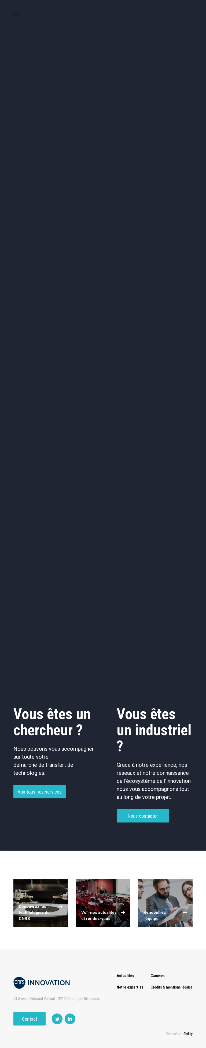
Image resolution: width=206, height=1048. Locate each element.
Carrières (158, 975)
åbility (188, 1033)
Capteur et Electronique (172, 178)
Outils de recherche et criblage (103, 225)
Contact (29, 1019)
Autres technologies (172, 223)
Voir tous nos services (40, 794)
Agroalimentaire (34, 178)
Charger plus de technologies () (103, 654)
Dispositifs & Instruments (126, 178)
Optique (34, 224)
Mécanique (34, 201)
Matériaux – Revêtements (172, 200)
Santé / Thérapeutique (80, 200)
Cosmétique (80, 153)
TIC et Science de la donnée (126, 153)
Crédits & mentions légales (172, 987)
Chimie (80, 178)
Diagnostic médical (126, 200)
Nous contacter (143, 818)
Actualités (125, 975)
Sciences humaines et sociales (172, 154)
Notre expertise (130, 987)
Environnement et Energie (34, 153)
